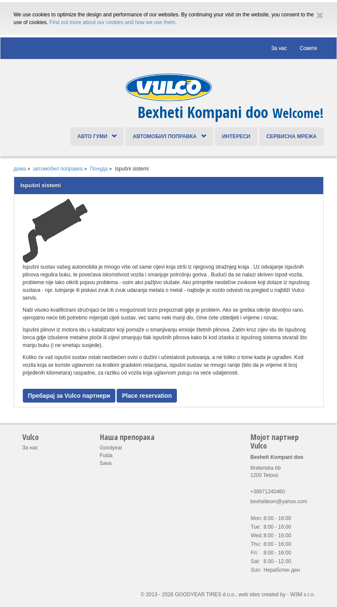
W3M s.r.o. (302, 595)
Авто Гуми (97, 136)
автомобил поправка (169, 136)
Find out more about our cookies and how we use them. (113, 22)
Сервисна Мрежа (291, 136)
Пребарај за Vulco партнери (69, 395)
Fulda (106, 455)
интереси (236, 136)
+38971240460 (267, 492)
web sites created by (261, 595)
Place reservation (147, 395)
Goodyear (111, 448)
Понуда (99, 169)
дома (20, 169)
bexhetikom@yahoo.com (278, 502)
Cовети (308, 48)
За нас (279, 48)
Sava (105, 463)
